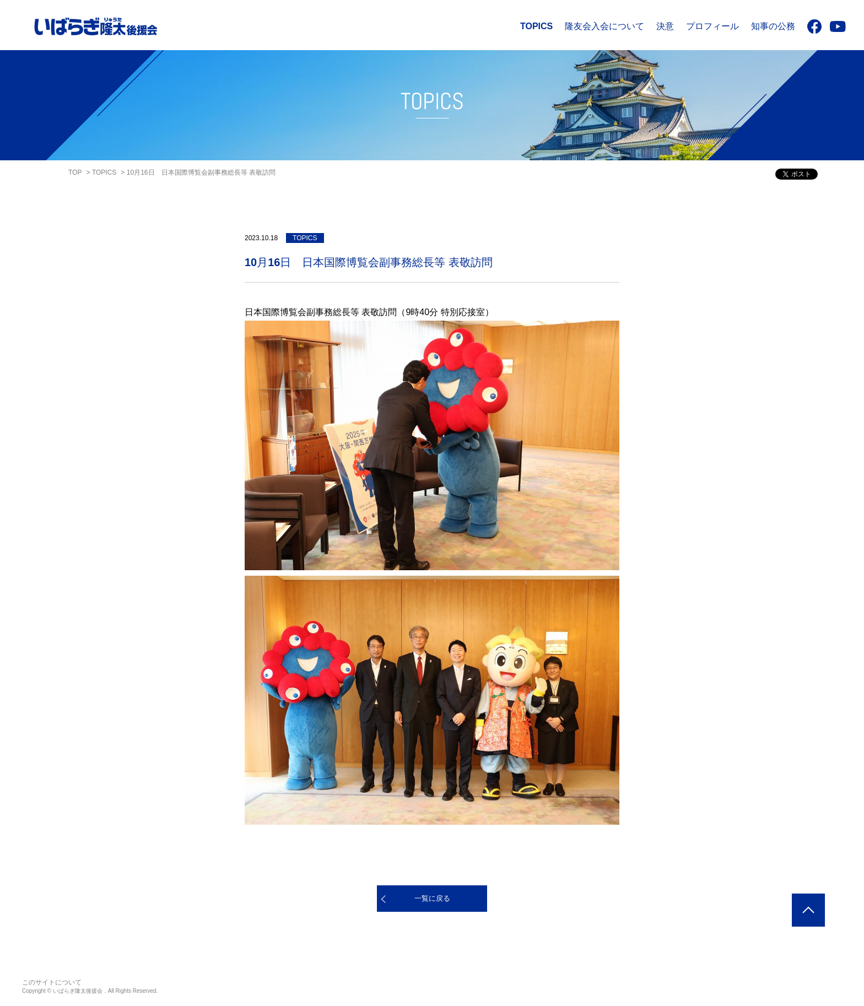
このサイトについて (52, 982)
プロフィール (712, 26)
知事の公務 (773, 26)
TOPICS (536, 26)
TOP (75, 172)
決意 (665, 26)
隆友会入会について (604, 26)
